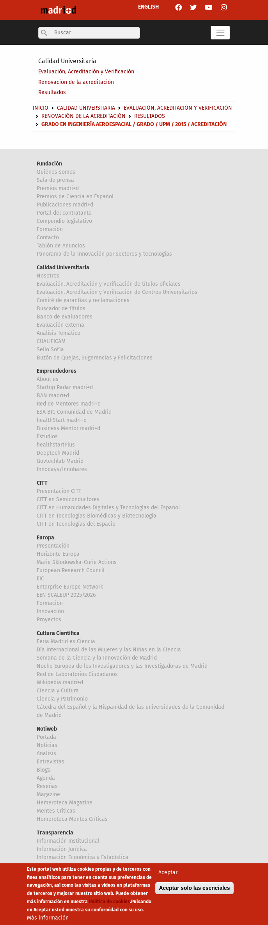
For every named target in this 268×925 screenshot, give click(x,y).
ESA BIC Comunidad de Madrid (74, 412)
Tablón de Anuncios (61, 245)
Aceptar (167, 872)
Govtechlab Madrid (60, 461)
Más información (48, 917)
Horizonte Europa (58, 554)
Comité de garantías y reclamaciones (83, 300)
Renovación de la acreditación (76, 82)
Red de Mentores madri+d (69, 403)
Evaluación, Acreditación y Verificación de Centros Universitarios (117, 292)
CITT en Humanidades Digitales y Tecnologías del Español (108, 507)
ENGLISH (148, 7)
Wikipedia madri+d (60, 682)
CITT (42, 483)
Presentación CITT (59, 491)
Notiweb (47, 729)
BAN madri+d (53, 395)
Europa (45, 537)
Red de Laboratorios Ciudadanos (77, 674)
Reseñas (47, 786)
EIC (40, 578)
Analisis (46, 753)
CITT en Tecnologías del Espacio (76, 524)
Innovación (50, 611)
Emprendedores (56, 371)
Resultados (52, 92)
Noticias (47, 745)
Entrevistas (50, 761)
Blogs (43, 770)
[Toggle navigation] (220, 32)
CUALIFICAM (51, 341)
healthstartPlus (56, 444)
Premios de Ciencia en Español (75, 196)
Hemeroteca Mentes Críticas (72, 819)
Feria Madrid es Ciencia (66, 641)
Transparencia (55, 832)
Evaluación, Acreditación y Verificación (86, 71)
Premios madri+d (58, 188)
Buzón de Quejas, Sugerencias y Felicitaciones (95, 357)
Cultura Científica (58, 633)
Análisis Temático (58, 333)
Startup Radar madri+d (65, 387)
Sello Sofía (50, 349)
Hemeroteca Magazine (64, 802)
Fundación (49, 163)
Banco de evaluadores (64, 316)
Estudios (47, 436)
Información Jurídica (62, 849)
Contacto (48, 237)
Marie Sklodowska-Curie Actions (77, 562)
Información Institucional (68, 841)
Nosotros (48, 275)
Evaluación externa (60, 325)
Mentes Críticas (56, 811)
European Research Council (71, 570)
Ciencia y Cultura (58, 690)
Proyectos (49, 619)
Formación (50, 229)
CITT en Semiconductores (68, 499)
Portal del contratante (64, 213)
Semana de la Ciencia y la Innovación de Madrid (97, 658)
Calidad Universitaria (67, 61)
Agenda (46, 778)
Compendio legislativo (64, 221)
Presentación (53, 546)
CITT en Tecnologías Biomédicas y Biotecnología (96, 515)
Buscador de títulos (61, 308)
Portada (46, 737)
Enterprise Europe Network (70, 586)
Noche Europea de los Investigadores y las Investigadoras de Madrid (122, 666)
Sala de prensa (55, 180)
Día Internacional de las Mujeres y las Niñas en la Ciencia (109, 649)
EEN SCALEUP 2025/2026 (66, 595)
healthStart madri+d (62, 420)
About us (48, 379)
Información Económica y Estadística (82, 857)
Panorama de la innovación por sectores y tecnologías (104, 254)
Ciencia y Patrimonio (62, 699)
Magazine (48, 794)
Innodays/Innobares (62, 469)
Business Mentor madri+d (68, 428)
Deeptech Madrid (58, 453)
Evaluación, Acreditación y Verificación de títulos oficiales (109, 284)
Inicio (40, 108)
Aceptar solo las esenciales (194, 888)
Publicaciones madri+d (65, 204)
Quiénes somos (56, 172)
